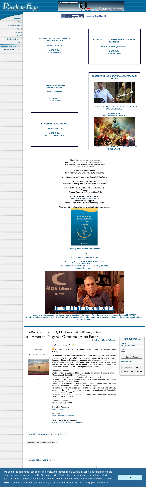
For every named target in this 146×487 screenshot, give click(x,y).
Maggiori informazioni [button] (97, 482)
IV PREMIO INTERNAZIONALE (54, 124)
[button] (115, 477)
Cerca (20, 36)
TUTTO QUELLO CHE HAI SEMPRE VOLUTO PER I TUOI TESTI (84, 262)
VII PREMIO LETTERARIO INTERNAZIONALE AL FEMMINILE (114, 41)
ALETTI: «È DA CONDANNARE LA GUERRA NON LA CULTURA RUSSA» (114, 108)
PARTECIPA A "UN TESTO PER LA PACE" (114, 114)
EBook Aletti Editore (128, 346)
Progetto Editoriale (15, 26)
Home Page (18, 22)
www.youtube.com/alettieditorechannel (67, 422)
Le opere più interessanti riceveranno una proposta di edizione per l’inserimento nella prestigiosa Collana (84, 315)
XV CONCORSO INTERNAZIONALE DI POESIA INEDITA (54, 39)
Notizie (20, 43)
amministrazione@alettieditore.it (84, 198)
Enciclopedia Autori (15, 39)
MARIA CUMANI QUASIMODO (114, 47)
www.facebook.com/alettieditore (65, 409)
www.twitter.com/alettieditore (63, 416)
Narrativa (19, 32)
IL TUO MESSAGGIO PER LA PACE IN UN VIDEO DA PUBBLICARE (114, 148)
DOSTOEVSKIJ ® (54, 129)
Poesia (20, 29)
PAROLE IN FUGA (54, 46)
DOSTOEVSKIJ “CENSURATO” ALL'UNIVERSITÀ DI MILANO (114, 77)
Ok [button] (130, 477)
